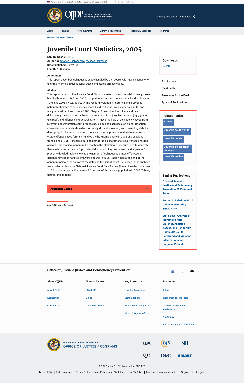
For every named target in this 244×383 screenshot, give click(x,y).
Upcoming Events (95, 305)
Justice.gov (198, 372)
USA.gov (183, 372)
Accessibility (45, 372)
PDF (168, 66)
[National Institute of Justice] (184, 346)
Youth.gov (168, 316)
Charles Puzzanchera (72, 60)
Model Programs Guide (137, 313)
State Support (132, 297)
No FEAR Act (135, 372)
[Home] (88, 15)
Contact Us (171, 16)
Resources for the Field (175, 297)
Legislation (53, 297)
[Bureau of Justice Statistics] (166, 347)
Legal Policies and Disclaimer (109, 372)
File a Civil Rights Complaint (178, 324)
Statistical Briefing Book (137, 305)
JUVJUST (91, 290)
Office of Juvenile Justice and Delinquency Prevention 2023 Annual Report (177, 187)
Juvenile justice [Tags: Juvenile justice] (173, 156)
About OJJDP (54, 290)
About (160, 16)
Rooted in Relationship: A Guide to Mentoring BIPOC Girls (178, 204)
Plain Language (64, 372)
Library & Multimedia (63, 37)
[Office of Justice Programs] (55, 15)
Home (50, 37)
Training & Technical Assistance (174, 307)
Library (167, 290)
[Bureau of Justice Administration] (147, 346)
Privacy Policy (83, 372)
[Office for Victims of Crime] (166, 359)
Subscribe (185, 16)
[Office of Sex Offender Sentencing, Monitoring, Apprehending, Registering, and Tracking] (185, 359)
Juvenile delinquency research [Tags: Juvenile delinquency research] (177, 148)
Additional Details (61, 188)
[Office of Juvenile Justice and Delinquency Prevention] (147, 359)
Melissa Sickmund (96, 60)
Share (196, 19)
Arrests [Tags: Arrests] (168, 121)
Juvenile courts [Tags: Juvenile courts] (173, 138)
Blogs (89, 297)
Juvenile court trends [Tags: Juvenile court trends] (176, 129)
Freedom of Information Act (160, 372)
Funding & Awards (134, 290)
